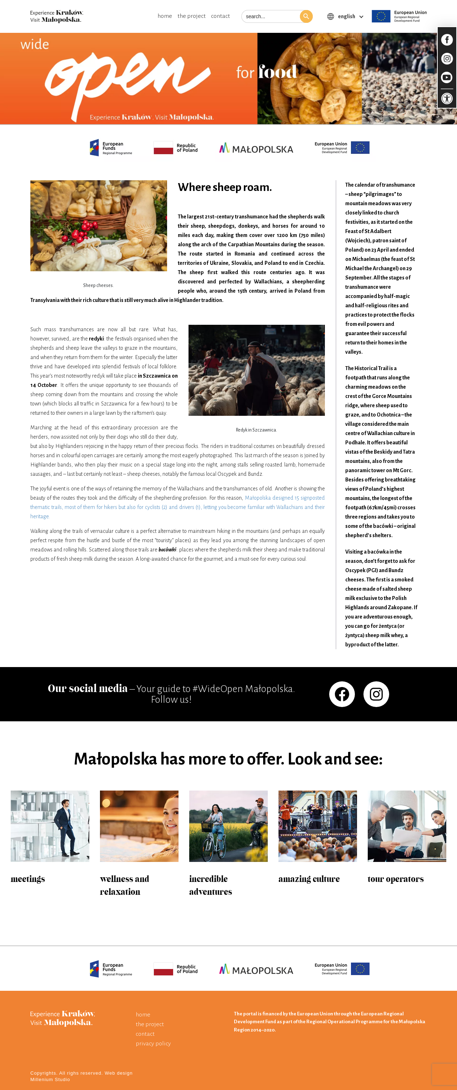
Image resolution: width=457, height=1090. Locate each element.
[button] (306, 16)
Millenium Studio (50, 1079)
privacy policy (153, 1043)
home (164, 16)
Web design (118, 1073)
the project (191, 16)
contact (220, 16)
